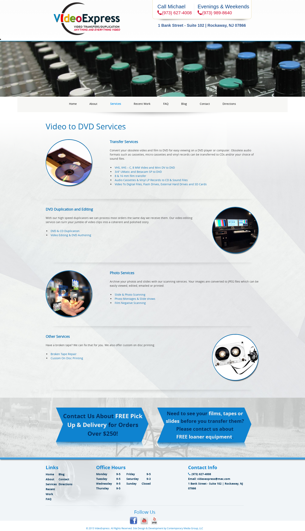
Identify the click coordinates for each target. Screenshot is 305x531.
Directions (229, 104)
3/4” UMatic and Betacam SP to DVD (138, 172)
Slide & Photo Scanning (130, 294)
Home (73, 104)
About (93, 104)
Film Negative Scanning (130, 303)
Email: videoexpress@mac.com (209, 479)
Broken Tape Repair (64, 354)
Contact (205, 104)
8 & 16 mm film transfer (130, 176)
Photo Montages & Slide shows (135, 299)
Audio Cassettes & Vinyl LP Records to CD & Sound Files (151, 180)
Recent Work (142, 104)
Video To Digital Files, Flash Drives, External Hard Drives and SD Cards (161, 184)
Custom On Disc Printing (67, 358)
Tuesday (101, 479)
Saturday (132, 479)
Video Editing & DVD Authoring (71, 235)
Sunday (131, 483)
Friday (130, 474)
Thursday (102, 488)
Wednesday (104, 483)
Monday (101, 474)
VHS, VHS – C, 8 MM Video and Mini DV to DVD (145, 167)
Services (115, 104)
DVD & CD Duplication (65, 231)
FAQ (166, 104)
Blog (184, 104)
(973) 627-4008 (199, 474)
